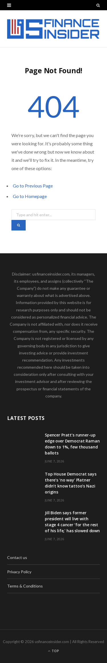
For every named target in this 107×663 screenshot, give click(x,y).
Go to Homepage (30, 196)
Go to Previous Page (33, 185)
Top (53, 650)
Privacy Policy (19, 571)
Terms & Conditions (25, 586)
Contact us (17, 557)
